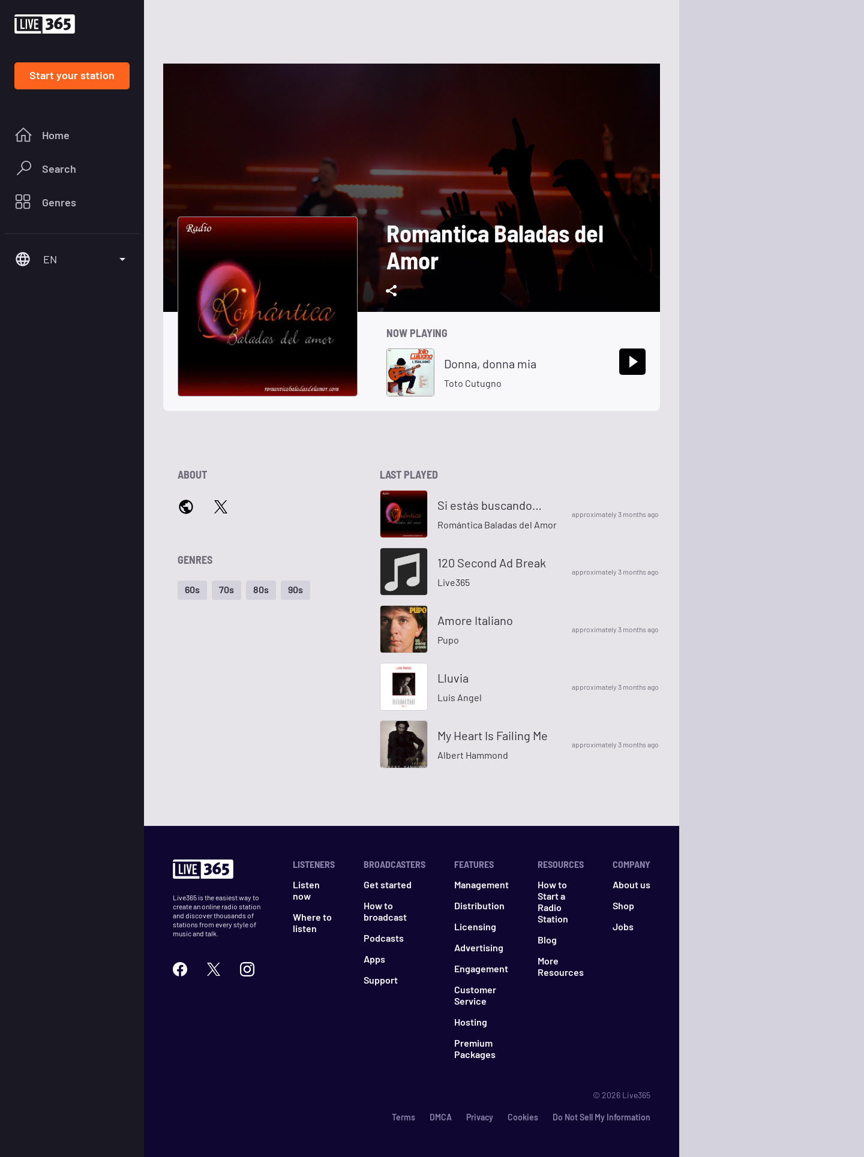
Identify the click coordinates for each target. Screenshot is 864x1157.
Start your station (72, 75)
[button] (192, 590)
